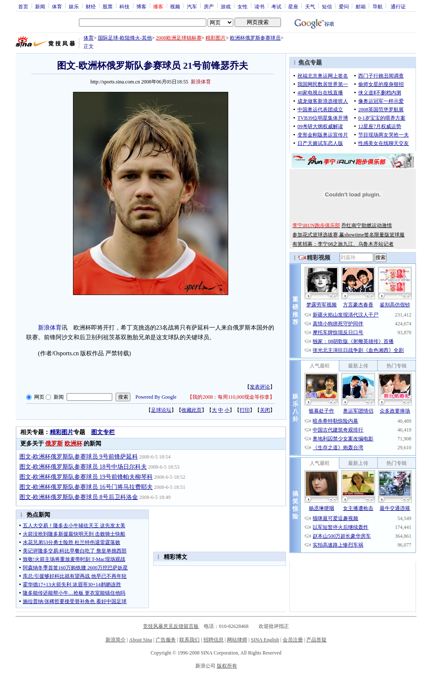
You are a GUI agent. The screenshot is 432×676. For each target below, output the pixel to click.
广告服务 (166, 640)
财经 (91, 6)
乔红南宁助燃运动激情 (366, 225)
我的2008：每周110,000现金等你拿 (231, 397)
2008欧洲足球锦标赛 (179, 38)
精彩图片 (215, 38)
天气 (310, 6)
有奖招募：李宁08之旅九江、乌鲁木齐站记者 (343, 244)
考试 (276, 6)
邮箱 (361, 6)
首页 (23, 6)
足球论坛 (161, 410)
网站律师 (237, 640)
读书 (259, 6)
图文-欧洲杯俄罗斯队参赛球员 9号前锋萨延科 (78, 456)
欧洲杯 (73, 443)
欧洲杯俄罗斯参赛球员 (255, 38)
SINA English (265, 640)
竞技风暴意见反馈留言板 (171, 626)
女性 (243, 6)
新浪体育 (50, 328)
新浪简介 (115, 640)
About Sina (140, 640)
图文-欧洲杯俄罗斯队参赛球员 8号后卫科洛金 (78, 497)
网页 (39, 397)
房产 (209, 6)
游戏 (226, 6)
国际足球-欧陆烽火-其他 (125, 38)
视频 (175, 6)
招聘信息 (213, 640)
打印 (245, 410)
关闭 (265, 410)
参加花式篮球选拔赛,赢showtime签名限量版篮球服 (348, 235)
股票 (108, 6)
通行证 (398, 6)
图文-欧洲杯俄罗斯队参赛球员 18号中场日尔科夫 (83, 467)
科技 (124, 6)
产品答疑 (316, 640)
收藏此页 (191, 410)
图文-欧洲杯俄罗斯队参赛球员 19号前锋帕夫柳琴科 (86, 477)
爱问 (344, 6)
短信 (327, 6)
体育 (57, 6)
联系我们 (189, 640)
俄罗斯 (54, 443)
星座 (293, 6)
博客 (141, 6)
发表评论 (260, 387)
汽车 (192, 6)
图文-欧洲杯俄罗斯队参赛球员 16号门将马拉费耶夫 (86, 487)
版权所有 (227, 666)
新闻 (40, 6)
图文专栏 (103, 432)
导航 (378, 6)
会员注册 (293, 640)
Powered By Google (155, 397)
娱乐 (74, 6)
